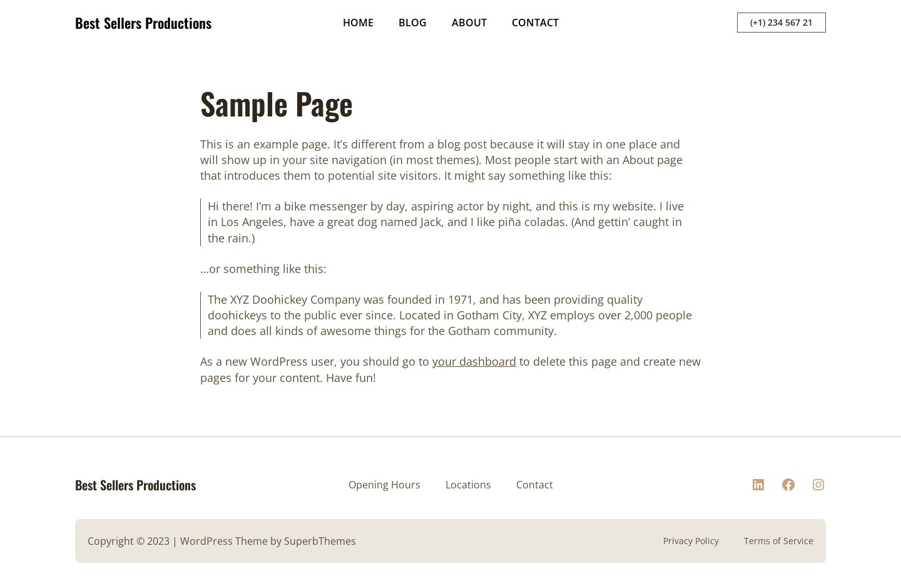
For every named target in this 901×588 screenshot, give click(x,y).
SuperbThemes (320, 541)
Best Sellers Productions (143, 23)
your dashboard (474, 361)
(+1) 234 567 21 (781, 22)
